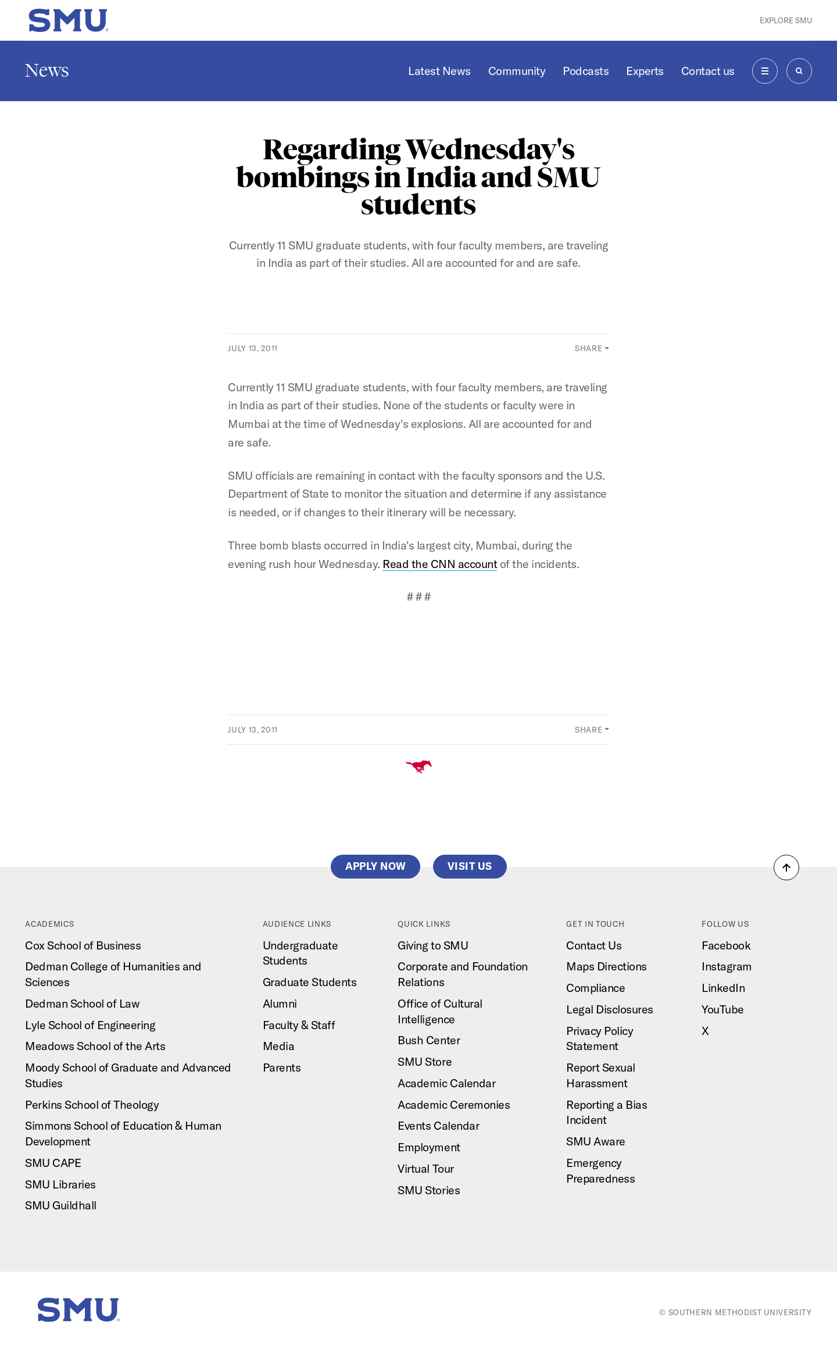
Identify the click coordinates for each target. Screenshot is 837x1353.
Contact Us (593, 945)
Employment (429, 1147)
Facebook (726, 945)
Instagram (727, 966)
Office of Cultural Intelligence (440, 1011)
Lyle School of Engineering (90, 1025)
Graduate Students (310, 981)
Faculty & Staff (299, 1025)
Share (588, 348)
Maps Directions (606, 966)
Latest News (439, 70)
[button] (786, 867)
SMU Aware (595, 1141)
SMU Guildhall (60, 1205)
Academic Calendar (446, 1083)
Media (279, 1045)
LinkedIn (723, 987)
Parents (282, 1067)
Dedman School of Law (82, 1003)
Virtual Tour (425, 1168)
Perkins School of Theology (92, 1104)
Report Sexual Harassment (600, 1075)
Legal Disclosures (609, 1009)
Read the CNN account (439, 563)
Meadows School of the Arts (95, 1045)
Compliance (595, 987)
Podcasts (586, 70)
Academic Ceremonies (454, 1104)
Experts (645, 70)
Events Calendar (438, 1125)
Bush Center (429, 1040)
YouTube (723, 1009)
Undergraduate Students (300, 953)
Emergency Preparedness (600, 1170)
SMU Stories (429, 1190)
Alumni (280, 1003)
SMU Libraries (60, 1184)
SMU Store (425, 1061)
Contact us (708, 70)
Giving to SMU (433, 945)
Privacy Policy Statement (599, 1038)
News (47, 70)
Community (517, 70)
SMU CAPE (53, 1162)
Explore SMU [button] (786, 20)
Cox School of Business (83, 945)
